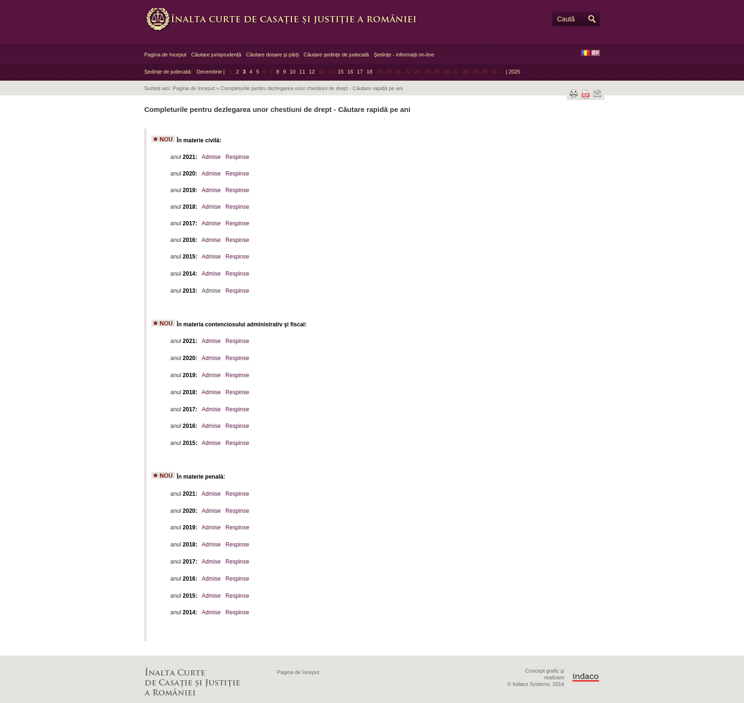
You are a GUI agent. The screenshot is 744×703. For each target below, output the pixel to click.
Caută (566, 19)
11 (302, 71)
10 (293, 71)
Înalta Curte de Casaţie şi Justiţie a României (286, 19)
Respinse (237, 157)
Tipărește (573, 93)
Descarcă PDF (585, 94)
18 (369, 71)
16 (350, 71)
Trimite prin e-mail (597, 93)
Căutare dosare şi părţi (272, 54)
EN (595, 53)
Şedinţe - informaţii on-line (403, 54)
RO (585, 53)
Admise (211, 157)
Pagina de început (165, 54)
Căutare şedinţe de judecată (336, 54)
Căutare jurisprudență (216, 54)
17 (360, 71)
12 (312, 71)
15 (341, 71)
